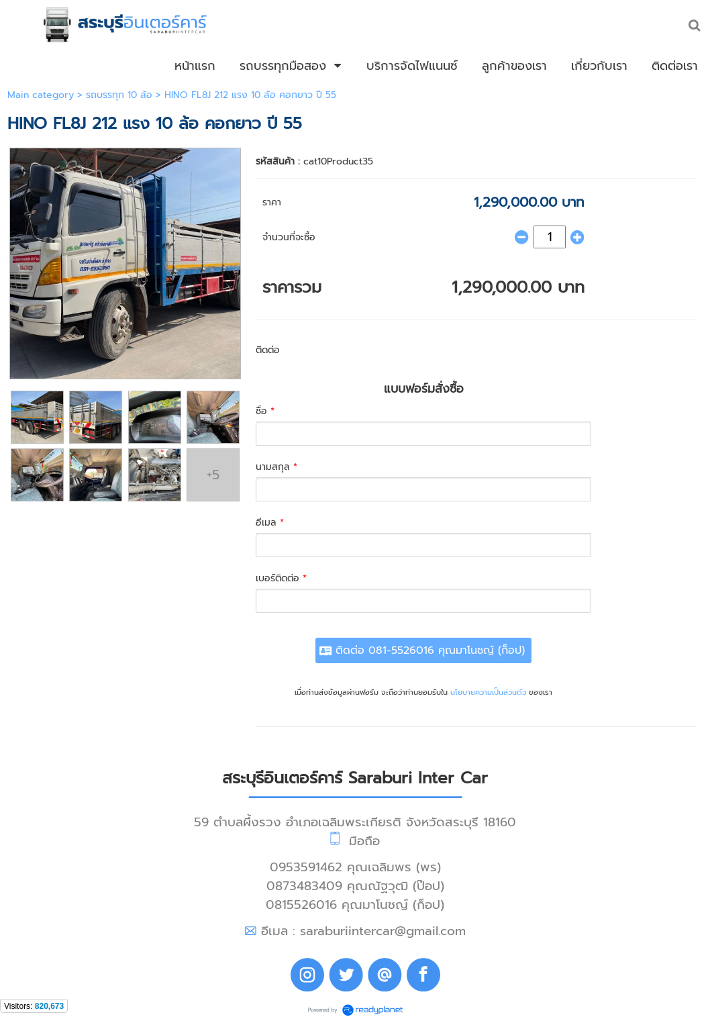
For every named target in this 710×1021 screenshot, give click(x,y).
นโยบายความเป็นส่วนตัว (488, 692)
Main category (40, 95)
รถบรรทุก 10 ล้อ (119, 95)
